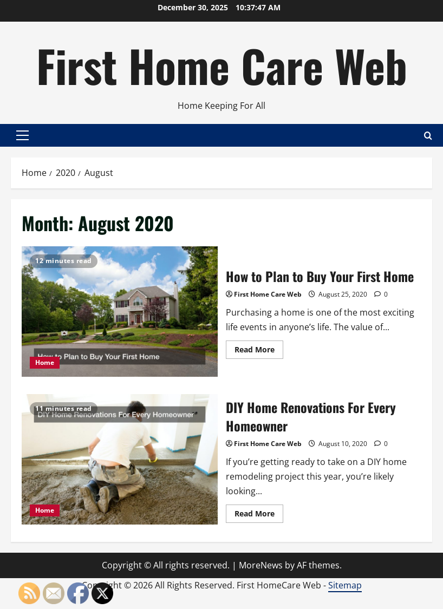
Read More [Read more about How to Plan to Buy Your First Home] (258, 351)
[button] (22, 135)
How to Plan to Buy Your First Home (120, 311)
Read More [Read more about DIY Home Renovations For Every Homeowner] (258, 515)
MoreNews (261, 565)
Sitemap (345, 585)
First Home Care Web (221, 64)
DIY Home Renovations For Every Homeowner (120, 459)
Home (44, 362)
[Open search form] (428, 135)
